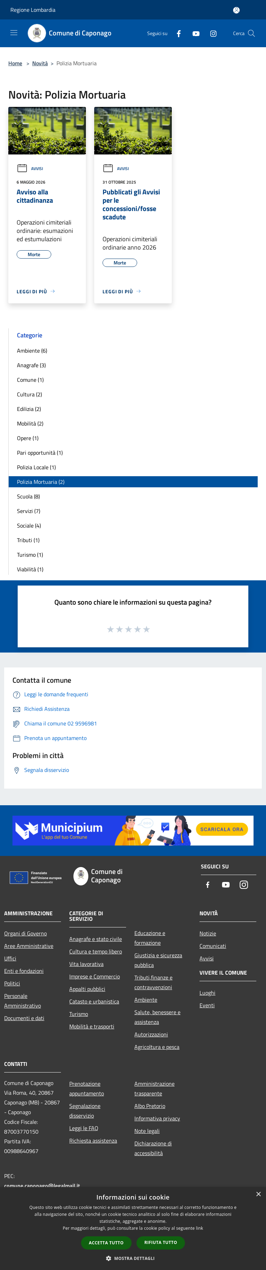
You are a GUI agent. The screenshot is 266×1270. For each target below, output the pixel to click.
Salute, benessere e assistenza (157, 1017)
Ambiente (145, 999)
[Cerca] (251, 33)
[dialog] (133, 1228)
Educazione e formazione (149, 938)
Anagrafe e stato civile (95, 939)
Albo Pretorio (149, 1106)
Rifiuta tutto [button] (160, 1242)
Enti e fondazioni (24, 971)
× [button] (258, 1194)
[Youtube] (193, 33)
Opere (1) (27, 438)
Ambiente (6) (32, 350)
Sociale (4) (29, 525)
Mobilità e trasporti (91, 1026)
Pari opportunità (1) (40, 452)
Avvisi (30, 168)
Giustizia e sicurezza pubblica (158, 960)
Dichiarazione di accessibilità (153, 1148)
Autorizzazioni (151, 1034)
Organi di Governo (25, 933)
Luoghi (207, 993)
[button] (133, 1258)
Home (15, 63)
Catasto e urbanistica (94, 1001)
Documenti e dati (24, 1018)
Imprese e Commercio (94, 976)
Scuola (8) (28, 496)
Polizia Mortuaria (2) (40, 482)
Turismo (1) (30, 554)
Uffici (10, 958)
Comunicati (213, 946)
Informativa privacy (157, 1118)
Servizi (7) (28, 511)
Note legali (147, 1131)
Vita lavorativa (86, 964)
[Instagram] (211, 33)
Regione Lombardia (32, 10)
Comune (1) (30, 380)
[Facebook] (176, 33)
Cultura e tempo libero (95, 951)
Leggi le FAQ (83, 1128)
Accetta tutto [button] (106, 1243)
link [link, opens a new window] (199, 1228)
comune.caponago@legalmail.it (42, 1185)
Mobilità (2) (30, 423)
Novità (40, 63)
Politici (12, 983)
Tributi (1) (28, 540)
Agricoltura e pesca (156, 1047)
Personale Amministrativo (22, 1001)
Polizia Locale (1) (36, 467)
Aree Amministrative (28, 946)
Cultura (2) (29, 394)
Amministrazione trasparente (154, 1088)
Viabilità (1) (30, 569)
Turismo (78, 1014)
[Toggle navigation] (14, 32)
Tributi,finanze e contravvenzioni (153, 982)
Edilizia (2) (29, 409)
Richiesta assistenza (93, 1140)
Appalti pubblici (87, 989)
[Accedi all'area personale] (236, 10)
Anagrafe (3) (31, 365)
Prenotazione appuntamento (86, 1088)
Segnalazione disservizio (84, 1111)
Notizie (208, 933)
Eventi (207, 1005)
